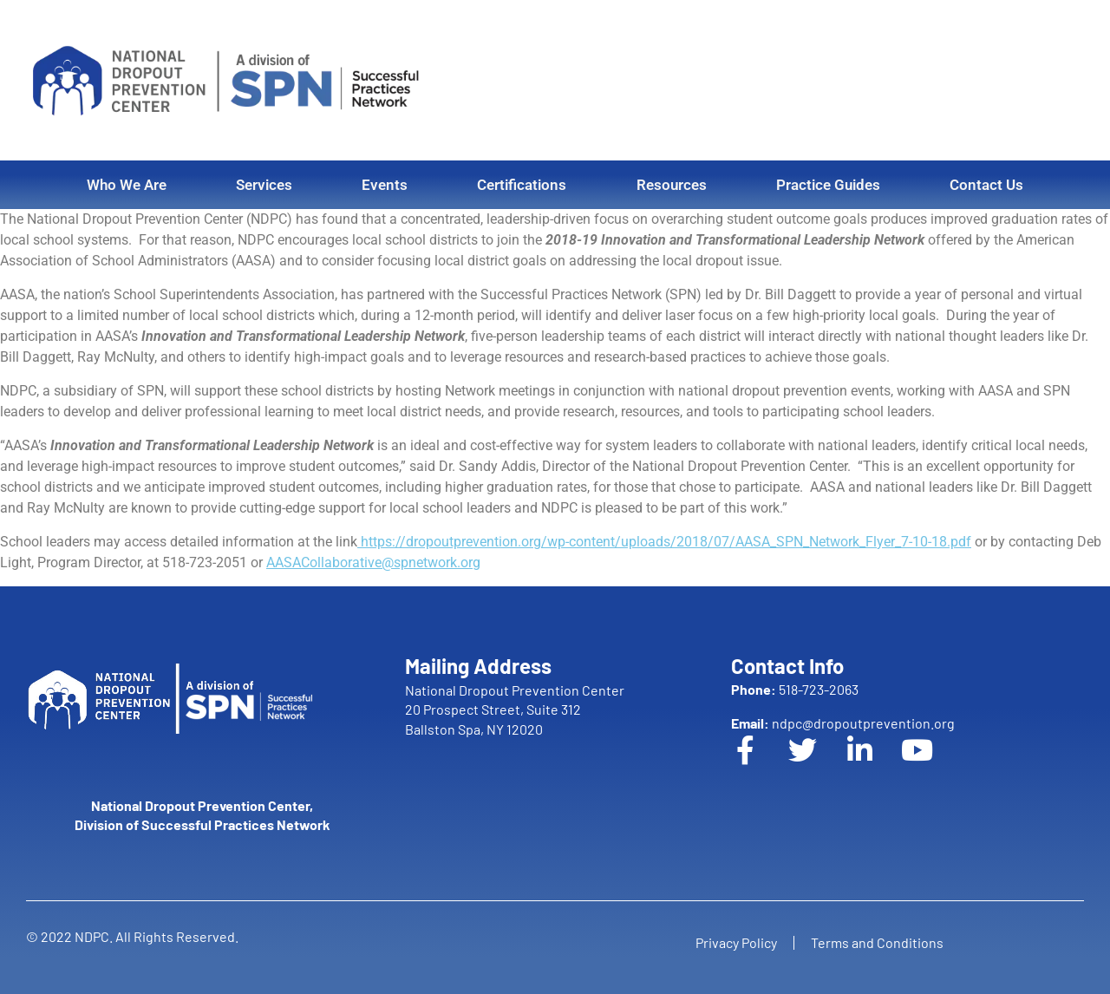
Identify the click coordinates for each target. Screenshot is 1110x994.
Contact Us (986, 184)
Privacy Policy (735, 942)
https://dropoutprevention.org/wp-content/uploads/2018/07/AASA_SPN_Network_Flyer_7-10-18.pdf (664, 541)
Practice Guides (828, 184)
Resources (672, 184)
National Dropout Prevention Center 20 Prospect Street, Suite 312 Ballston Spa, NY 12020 (514, 709)
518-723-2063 (795, 689)
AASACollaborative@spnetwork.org (373, 562)
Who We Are (126, 184)
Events (385, 184)
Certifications (521, 184)
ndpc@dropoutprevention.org (843, 723)
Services (264, 184)
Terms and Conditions (878, 942)
